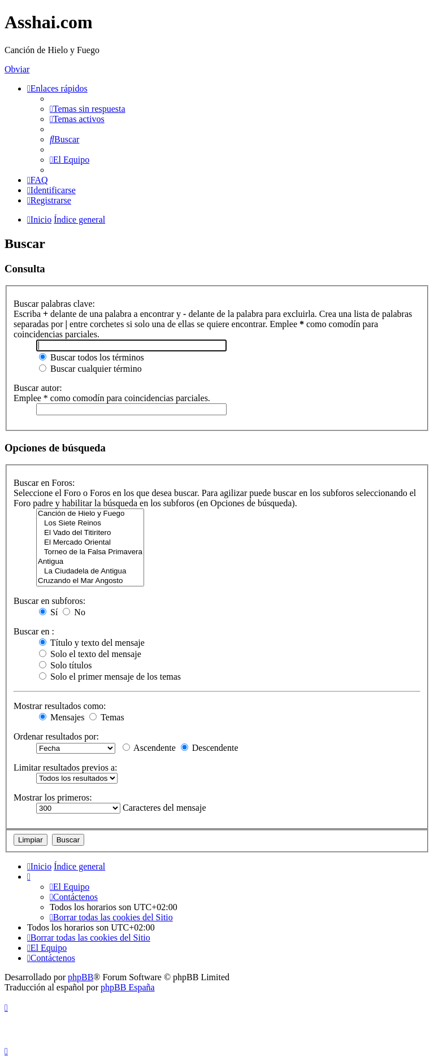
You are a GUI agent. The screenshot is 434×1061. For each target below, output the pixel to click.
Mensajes (61, 717)
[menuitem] (87, 109)
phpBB (80, 977)
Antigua (90, 562)
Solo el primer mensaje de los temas (110, 676)
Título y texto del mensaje (92, 642)
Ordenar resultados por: (56, 736)
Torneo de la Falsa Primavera (90, 552)
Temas (106, 717)
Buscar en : (34, 631)
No (74, 612)
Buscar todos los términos (91, 357)
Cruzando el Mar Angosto (90, 581)
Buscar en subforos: (49, 601)
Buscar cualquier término (90, 368)
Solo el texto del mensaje (90, 654)
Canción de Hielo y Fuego (90, 514)
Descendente (209, 748)
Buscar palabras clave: (54, 303)
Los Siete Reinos (90, 523)
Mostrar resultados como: (60, 706)
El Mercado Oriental (90, 542)
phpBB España (128, 987)
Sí (48, 612)
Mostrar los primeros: (53, 797)
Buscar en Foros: (44, 483)
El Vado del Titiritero (90, 533)
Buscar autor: (38, 388)
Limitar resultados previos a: (66, 767)
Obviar (17, 69)
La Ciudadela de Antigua (90, 571)
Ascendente (149, 748)
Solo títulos (65, 665)
